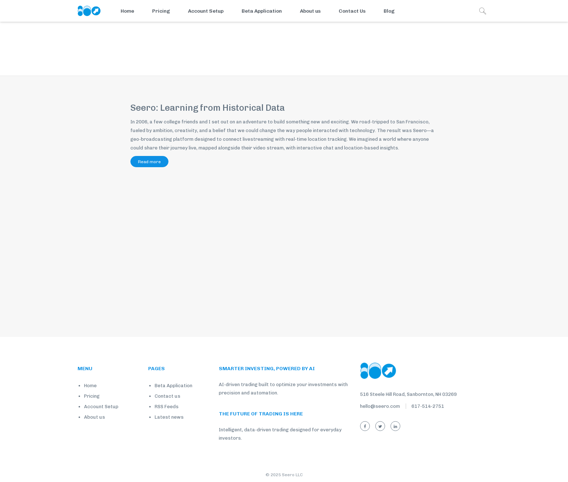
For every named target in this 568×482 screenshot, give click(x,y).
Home (127, 11)
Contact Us (352, 11)
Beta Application (262, 11)
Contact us (167, 396)
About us (310, 11)
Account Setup (206, 11)
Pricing (161, 11)
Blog (389, 11)
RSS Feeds (167, 406)
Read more (149, 161)
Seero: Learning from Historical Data (207, 107)
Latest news (169, 417)
